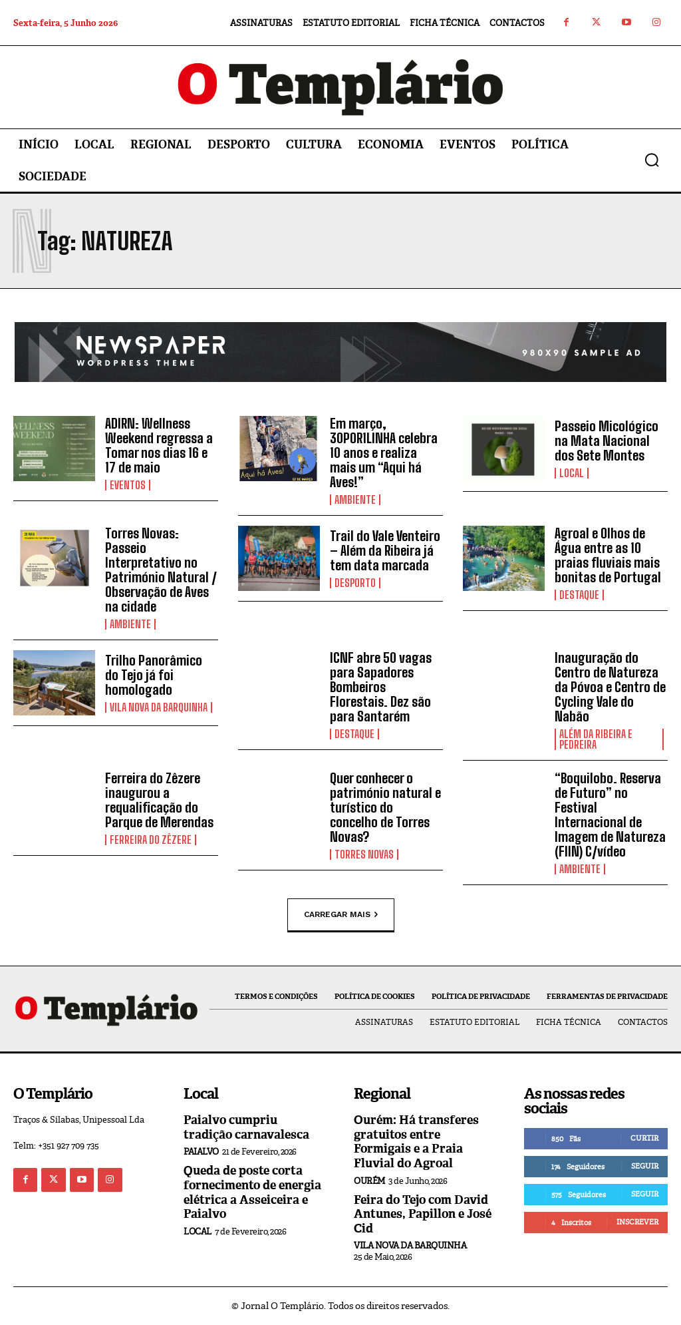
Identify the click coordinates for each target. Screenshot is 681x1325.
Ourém (369, 1181)
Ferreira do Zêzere (151, 840)
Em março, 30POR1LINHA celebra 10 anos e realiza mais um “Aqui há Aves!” (384, 452)
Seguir (644, 1166)
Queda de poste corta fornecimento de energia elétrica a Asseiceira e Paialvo (252, 1192)
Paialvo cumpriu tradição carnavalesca (246, 1127)
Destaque (579, 595)
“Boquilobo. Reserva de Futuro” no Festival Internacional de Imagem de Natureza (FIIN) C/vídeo (610, 814)
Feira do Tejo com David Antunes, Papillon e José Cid (422, 1214)
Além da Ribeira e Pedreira (595, 739)
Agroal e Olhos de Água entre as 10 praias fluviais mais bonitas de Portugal (608, 555)
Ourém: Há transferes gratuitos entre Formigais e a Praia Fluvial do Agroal (416, 1141)
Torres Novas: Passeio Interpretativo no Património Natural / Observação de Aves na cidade (161, 569)
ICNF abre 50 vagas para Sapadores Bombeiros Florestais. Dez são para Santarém (381, 687)
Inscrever (637, 1222)
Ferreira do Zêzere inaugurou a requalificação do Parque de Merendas (159, 800)
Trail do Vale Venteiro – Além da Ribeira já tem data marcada (385, 550)
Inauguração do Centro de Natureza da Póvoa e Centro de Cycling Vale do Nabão (610, 687)
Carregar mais (341, 914)
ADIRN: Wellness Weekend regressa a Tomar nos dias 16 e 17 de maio (159, 445)
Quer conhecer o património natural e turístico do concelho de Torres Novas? (385, 807)
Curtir (644, 1138)
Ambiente (355, 499)
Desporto (355, 583)
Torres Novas (364, 854)
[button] (652, 160)
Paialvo (201, 1151)
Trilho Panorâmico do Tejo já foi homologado (153, 674)
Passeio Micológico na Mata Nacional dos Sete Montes (606, 440)
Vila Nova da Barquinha (158, 707)
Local (571, 473)
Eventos (128, 485)
